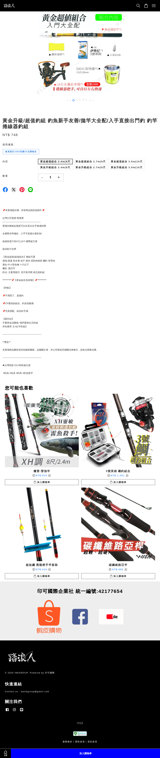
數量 (5, 175)
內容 (5, 161)
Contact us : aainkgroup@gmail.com (27, 691)
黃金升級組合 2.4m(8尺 (55, 167)
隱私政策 (80, 741)
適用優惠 (8, 144)
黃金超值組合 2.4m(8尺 (55, 161)
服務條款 (67, 741)
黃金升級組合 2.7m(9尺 (91, 167)
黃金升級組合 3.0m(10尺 (127, 167)
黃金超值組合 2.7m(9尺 (91, 161)
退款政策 (92, 741)
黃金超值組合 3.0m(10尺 (127, 161)
